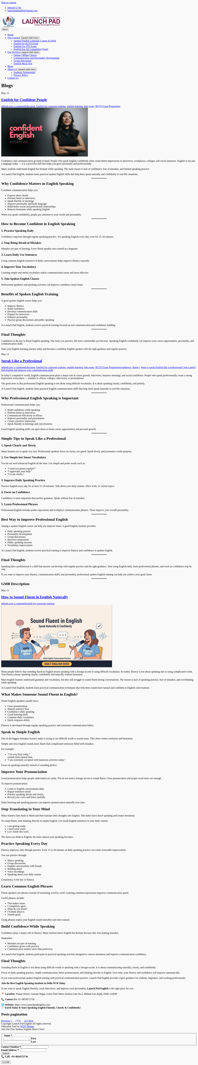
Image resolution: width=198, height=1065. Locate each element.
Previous (5, 1020)
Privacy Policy (21, 75)
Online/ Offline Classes (25, 55)
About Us (12, 69)
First (33, 1038)
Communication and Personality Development (36, 58)
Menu (5, 29)
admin (4, 106)
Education (30, 106)
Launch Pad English (14, 174)
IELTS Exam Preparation (107, 106)
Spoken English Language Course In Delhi (35, 40)
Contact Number (11, 1046)
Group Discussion (22, 60)
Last (33, 1041)
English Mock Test (23, 63)
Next (30, 1020)
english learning (75, 106)
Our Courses (13, 37)
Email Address (10, 1050)
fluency (136, 367)
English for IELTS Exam (26, 43)
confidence (125, 367)
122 (26, 1020)
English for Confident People (24, 100)
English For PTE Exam (25, 46)
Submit (5, 1053)
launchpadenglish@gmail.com (22, 10)
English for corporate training (51, 106)
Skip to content (8, 2)
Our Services (13, 52)
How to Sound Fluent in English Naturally (34, 597)
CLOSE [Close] (5, 1062)
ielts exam (89, 106)
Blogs (10, 66)
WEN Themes (27, 1026)
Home (10, 34)
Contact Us (13, 78)
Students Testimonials (24, 72)
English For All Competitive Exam (31, 49)
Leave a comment (16, 106)
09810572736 (14, 8)
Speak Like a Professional (21, 361)
